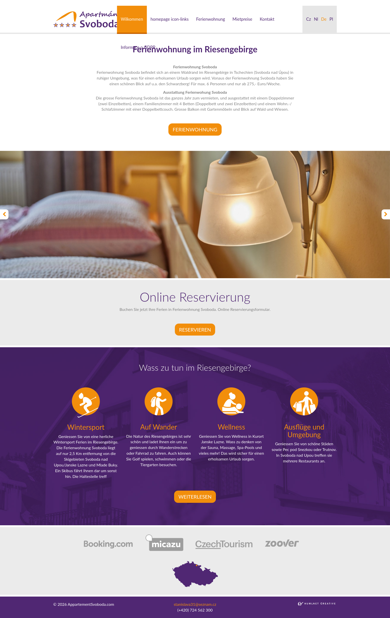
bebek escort (165, 2)
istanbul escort (13, 2)
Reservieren (195, 330)
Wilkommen (132, 19)
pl (331, 19)
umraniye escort (226, 2)
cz (308, 19)
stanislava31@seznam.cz (195, 604)
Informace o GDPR (138, 47)
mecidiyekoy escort (194, 2)
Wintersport (85, 427)
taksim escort (88, 2)
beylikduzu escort (61, 2)
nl (316, 19)
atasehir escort (306, 2)
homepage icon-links (169, 19)
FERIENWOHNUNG (195, 129)
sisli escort (36, 2)
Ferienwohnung (210, 19)
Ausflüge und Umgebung (304, 431)
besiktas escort (140, 2)
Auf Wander (158, 427)
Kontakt (267, 19)
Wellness (231, 427)
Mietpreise (242, 19)
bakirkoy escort (279, 2)
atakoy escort (253, 2)
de (324, 19)
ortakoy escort (114, 2)
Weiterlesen (194, 497)
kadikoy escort (332, 2)
